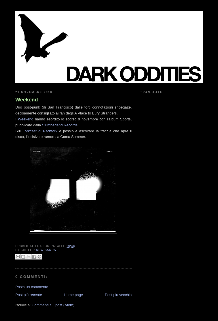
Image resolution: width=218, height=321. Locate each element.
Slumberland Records (59, 125)
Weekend (26, 100)
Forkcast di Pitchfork (39, 131)
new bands (46, 250)
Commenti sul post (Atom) (53, 305)
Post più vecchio (118, 295)
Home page (73, 295)
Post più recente (28, 295)
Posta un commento (31, 287)
